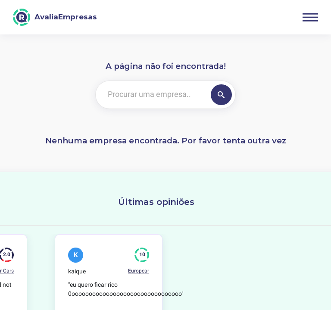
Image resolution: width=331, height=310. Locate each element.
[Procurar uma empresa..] (151, 94)
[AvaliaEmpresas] (55, 17)
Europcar (138, 271)
